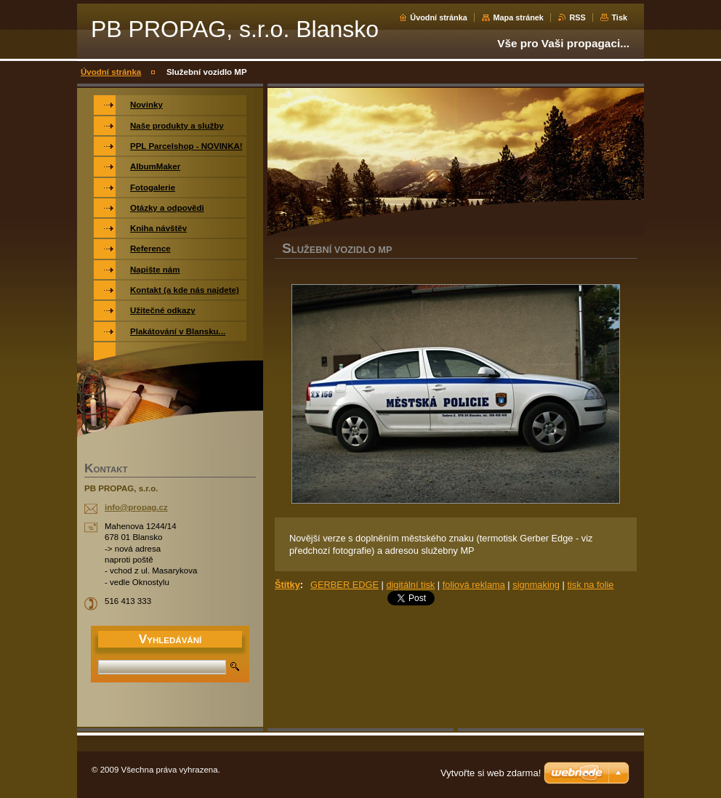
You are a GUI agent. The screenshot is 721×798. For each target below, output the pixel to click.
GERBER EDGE (344, 584)
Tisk (619, 17)
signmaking (536, 584)
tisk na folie (590, 584)
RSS (577, 17)
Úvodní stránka (438, 17)
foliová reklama (474, 584)
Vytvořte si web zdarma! (490, 772)
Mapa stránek (518, 17)
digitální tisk (410, 584)
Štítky (287, 584)
